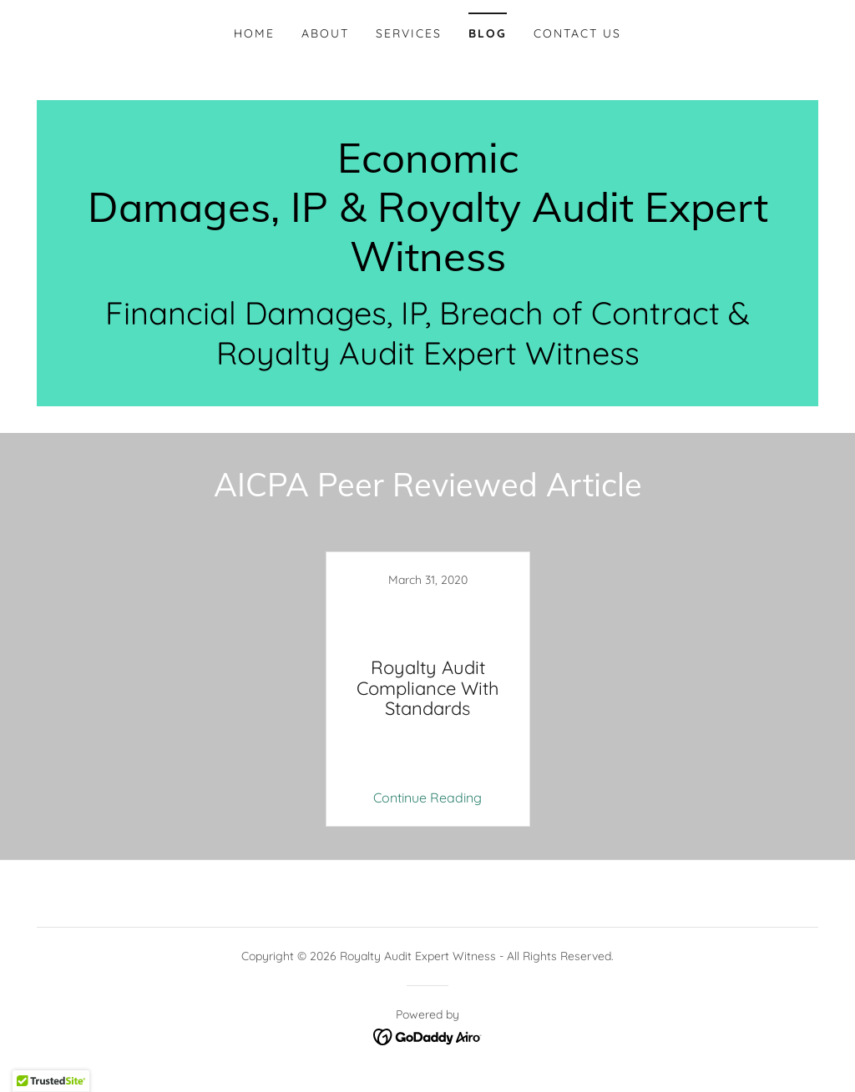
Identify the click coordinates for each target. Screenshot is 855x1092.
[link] (427, 266)
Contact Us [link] (577, 33)
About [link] (325, 33)
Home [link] (254, 33)
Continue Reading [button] (427, 797)
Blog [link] (487, 33)
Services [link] (409, 33)
